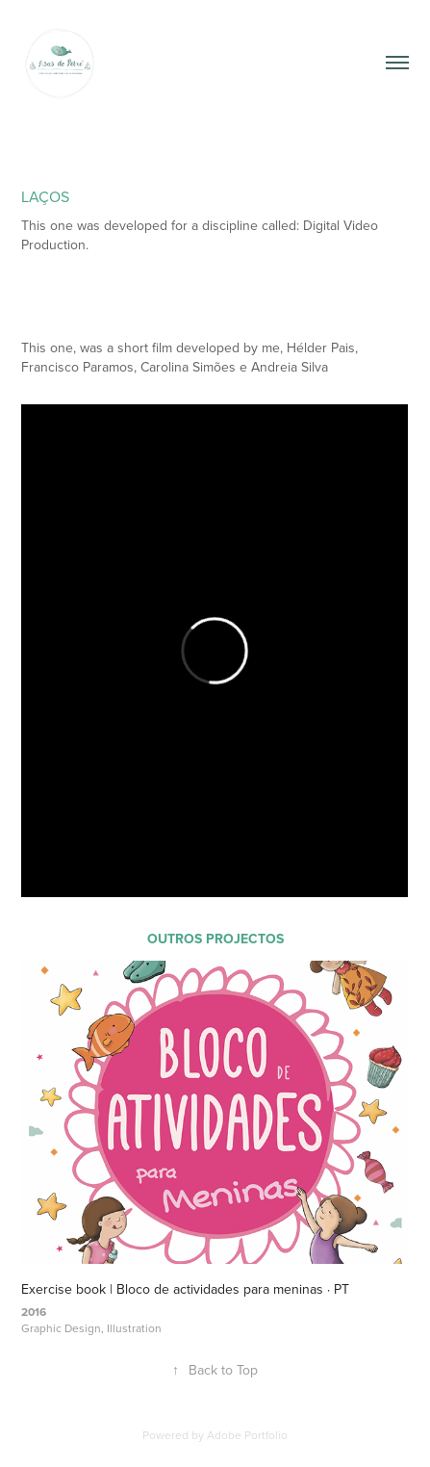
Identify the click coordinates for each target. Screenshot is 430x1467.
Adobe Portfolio (247, 1435)
